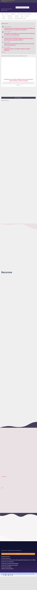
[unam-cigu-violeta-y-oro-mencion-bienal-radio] (18, 440)
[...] (20, 85)
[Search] (17, 7)
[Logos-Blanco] (7, 3)
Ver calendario (3, 52)
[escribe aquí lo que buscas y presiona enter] (22, 7)
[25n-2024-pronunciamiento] (18, 87)
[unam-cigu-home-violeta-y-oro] (18, 200)
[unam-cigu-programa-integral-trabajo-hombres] (18, 183)
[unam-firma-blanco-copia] (3, 544)
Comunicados (3, 476)
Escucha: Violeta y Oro (4, 1)
